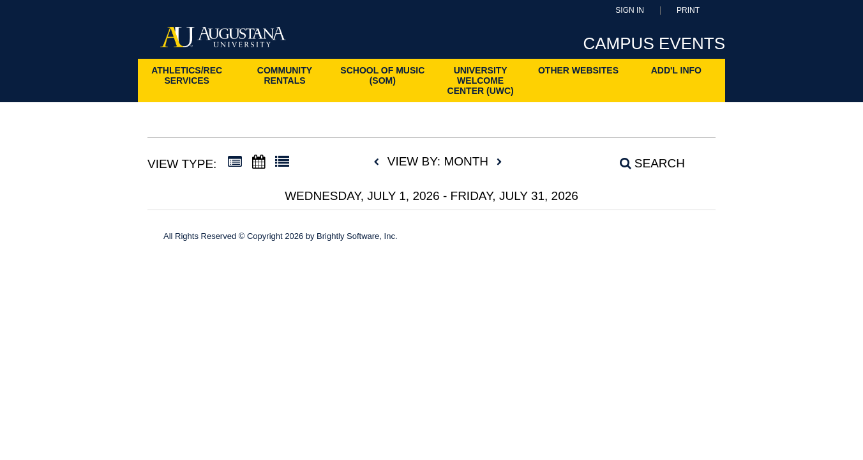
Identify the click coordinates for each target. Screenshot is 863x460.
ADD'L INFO (676, 70)
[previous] (380, 162)
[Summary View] (235, 162)
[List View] (282, 162)
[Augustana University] (223, 40)
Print (688, 10)
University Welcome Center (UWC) (480, 80)
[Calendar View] (258, 162)
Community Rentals (284, 75)
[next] (499, 162)
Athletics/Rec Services (186, 75)
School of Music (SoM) (382, 75)
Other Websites (578, 70)
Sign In (629, 10)
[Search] (645, 163)
